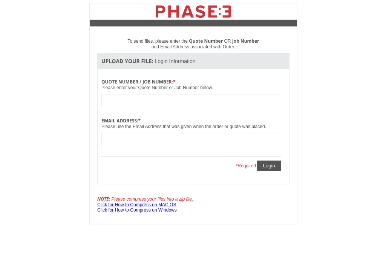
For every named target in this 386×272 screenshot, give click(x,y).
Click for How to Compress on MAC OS (136, 204)
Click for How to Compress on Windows (137, 210)
